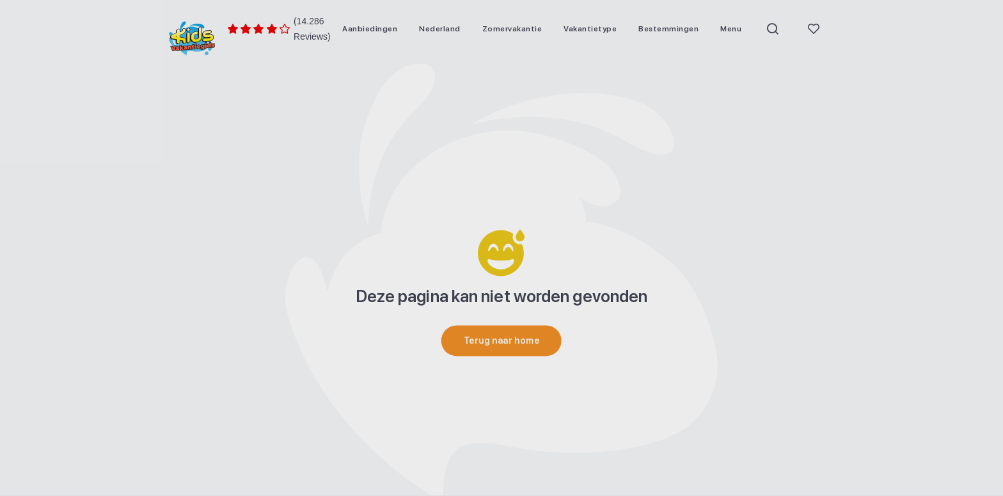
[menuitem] (370, 29)
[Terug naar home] (501, 340)
